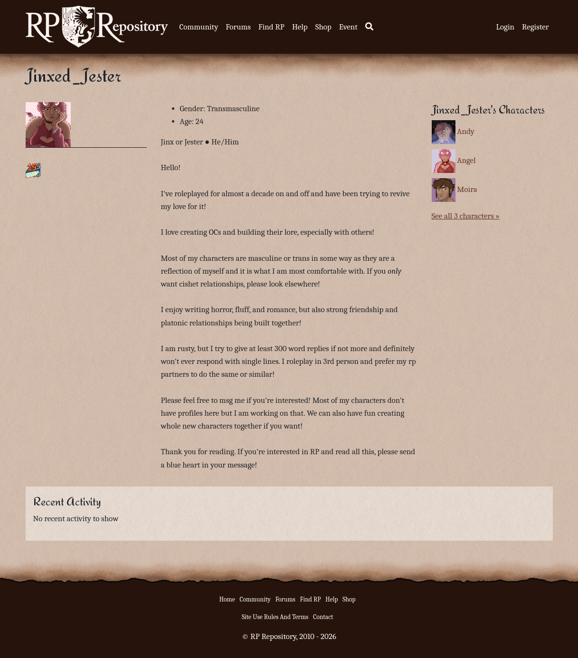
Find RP (271, 26)
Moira (467, 189)
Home (227, 599)
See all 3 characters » (466, 215)
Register (535, 26)
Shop (323, 26)
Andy (465, 131)
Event (348, 26)
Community (199, 26)
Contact (323, 616)
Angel (466, 160)
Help (300, 26)
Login (505, 26)
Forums (238, 26)
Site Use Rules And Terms (275, 616)
